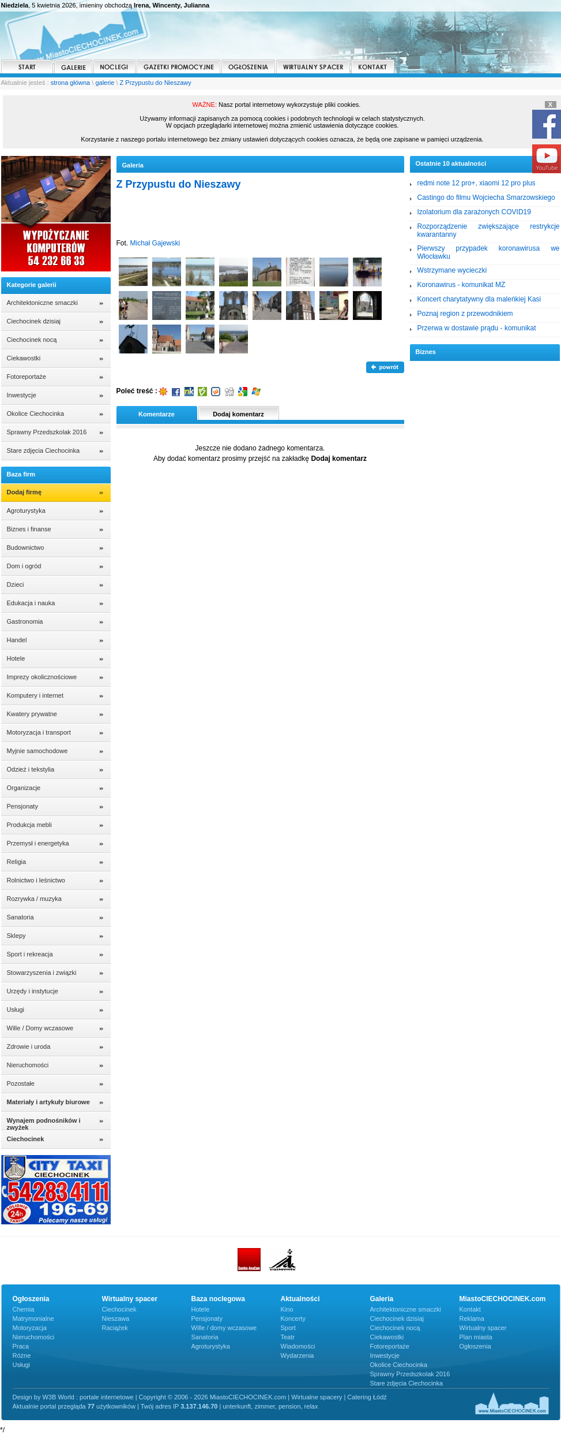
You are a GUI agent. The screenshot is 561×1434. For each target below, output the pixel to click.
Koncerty (293, 1318)
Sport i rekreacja (30, 954)
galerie (104, 82)
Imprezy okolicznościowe (42, 676)
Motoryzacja (30, 1327)
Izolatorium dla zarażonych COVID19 (474, 212)
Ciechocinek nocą (32, 339)
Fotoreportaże (26, 376)
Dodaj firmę (24, 492)
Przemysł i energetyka (38, 843)
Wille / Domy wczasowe (40, 1028)
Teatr (288, 1337)
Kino (287, 1309)
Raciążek (115, 1327)
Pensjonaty (22, 806)
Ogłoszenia (475, 1346)
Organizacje (24, 787)
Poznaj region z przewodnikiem (465, 314)
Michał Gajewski (155, 243)
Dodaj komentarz (238, 414)
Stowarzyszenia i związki (42, 972)
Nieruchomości (28, 1064)
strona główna (71, 82)
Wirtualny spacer (483, 1327)
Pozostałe (21, 1083)
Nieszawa (116, 1318)
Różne (22, 1355)
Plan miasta (476, 1337)
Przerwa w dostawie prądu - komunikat (476, 328)
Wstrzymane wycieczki (452, 270)
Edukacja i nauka (31, 602)
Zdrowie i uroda (29, 1046)
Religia (17, 861)
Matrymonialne (33, 1318)
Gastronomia (25, 621)
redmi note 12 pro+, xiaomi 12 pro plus (476, 183)
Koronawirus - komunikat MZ (461, 285)
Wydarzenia (297, 1355)
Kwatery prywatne (32, 713)
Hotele (16, 658)
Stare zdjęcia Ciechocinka (43, 450)
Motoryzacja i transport (39, 732)
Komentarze (156, 414)
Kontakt (470, 1309)
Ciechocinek (119, 1309)
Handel (17, 639)
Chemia (24, 1309)
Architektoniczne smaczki (42, 302)
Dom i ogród (24, 566)
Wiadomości (298, 1346)
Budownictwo (25, 547)
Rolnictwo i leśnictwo (36, 880)
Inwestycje (21, 395)
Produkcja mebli (29, 824)
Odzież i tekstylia (31, 769)
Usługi (16, 1009)
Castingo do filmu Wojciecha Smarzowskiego (486, 197)
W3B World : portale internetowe (87, 1397)
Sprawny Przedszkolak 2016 (47, 432)
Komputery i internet (35, 695)
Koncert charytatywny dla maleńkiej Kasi (479, 299)
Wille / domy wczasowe (224, 1327)
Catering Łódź (367, 1397)
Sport (288, 1327)
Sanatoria (20, 917)
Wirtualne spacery (316, 1397)
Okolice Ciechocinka (36, 413)
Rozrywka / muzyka (34, 898)
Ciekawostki (24, 358)
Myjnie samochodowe (37, 750)
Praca (21, 1346)
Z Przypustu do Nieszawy (155, 82)
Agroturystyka (26, 510)
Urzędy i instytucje (32, 991)
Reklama (472, 1318)
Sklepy (16, 935)
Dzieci (15, 584)
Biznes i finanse (29, 529)
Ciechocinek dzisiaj (34, 321)
